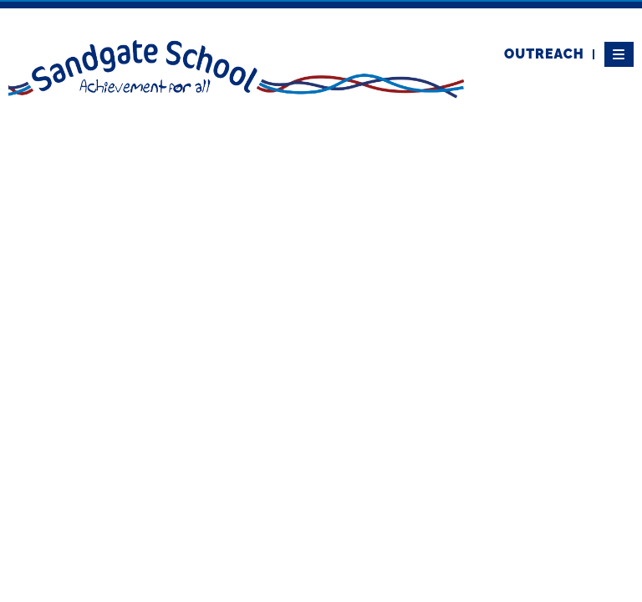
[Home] (236, 67)
